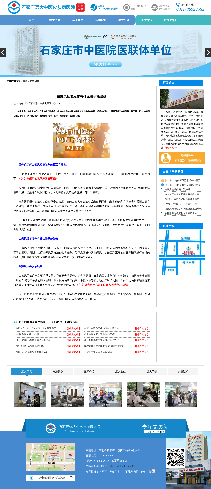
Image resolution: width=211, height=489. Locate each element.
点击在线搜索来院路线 (51, 477)
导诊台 (143, 405)
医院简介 (168, 83)
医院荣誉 (147, 20)
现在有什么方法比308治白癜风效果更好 (104, 346)
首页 (31, 20)
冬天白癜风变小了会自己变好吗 (100, 334)
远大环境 (26, 371)
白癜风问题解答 (173, 171)
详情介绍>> (171, 147)
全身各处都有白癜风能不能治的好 (101, 340)
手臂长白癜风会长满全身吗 (98, 352)
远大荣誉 (152, 371)
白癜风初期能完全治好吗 (177, 189)
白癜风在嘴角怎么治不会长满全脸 (101, 328)
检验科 (30, 405)
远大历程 (54, 20)
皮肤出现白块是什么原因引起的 (181, 204)
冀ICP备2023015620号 (122, 465)
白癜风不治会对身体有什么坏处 (32, 352)
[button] (3, 52)
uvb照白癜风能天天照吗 (28, 334)
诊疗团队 (78, 20)
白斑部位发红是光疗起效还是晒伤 (182, 199)
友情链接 (183, 371)
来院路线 (168, 226)
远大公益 (124, 20)
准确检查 (101, 20)
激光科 (181, 405)
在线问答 (34, 81)
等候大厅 (105, 405)
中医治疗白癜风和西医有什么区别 (182, 194)
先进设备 (58, 371)
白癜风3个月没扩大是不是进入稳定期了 (36, 328)
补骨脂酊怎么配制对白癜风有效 (181, 213)
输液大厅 (67, 405)
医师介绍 (89, 371)
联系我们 (170, 20)
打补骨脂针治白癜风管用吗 (30, 346)
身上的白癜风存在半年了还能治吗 (33, 340)
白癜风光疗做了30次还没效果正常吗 (183, 208)
